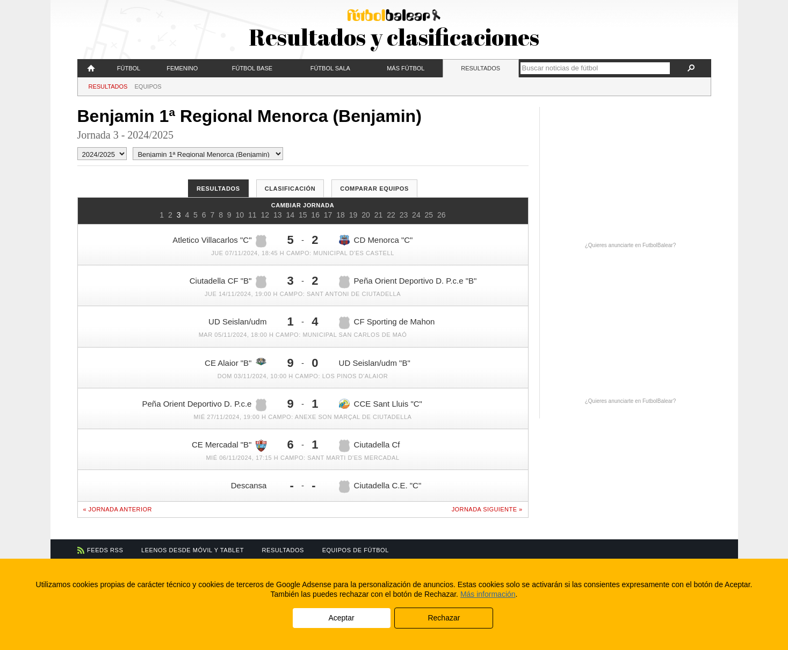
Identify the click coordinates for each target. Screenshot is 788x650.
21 (378, 215)
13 (277, 215)
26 (441, 215)
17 (328, 215)
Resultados (480, 68)
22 (391, 215)
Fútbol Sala (330, 68)
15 (303, 215)
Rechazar (444, 617)
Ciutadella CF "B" (228, 282)
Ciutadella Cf (369, 445)
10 (240, 215)
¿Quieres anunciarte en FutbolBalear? (630, 245)
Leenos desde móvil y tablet (192, 550)
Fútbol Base (252, 68)
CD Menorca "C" (376, 240)
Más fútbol (405, 68)
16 (315, 215)
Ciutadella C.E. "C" (380, 486)
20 (366, 215)
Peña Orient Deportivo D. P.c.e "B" (408, 282)
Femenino (182, 68)
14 (290, 215)
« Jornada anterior (117, 509)
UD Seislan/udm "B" (374, 362)
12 (265, 215)
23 (404, 215)
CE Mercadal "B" (229, 445)
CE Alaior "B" (235, 362)
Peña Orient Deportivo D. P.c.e (204, 405)
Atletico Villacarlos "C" (219, 241)
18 (340, 215)
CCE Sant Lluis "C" (380, 404)
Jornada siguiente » (487, 509)
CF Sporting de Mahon (387, 322)
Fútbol (128, 68)
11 (252, 215)
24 (416, 215)
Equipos (148, 86)
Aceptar (341, 617)
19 (353, 215)
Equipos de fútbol (355, 550)
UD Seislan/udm (237, 321)
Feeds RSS (105, 550)
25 (429, 215)
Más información (488, 594)
